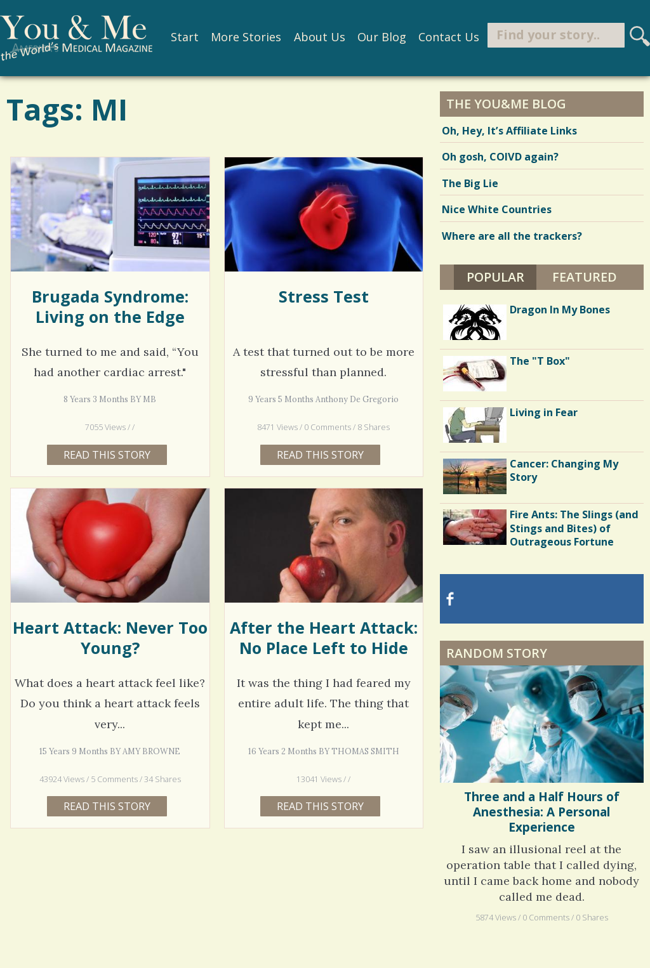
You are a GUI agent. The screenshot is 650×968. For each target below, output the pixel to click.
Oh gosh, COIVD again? (500, 157)
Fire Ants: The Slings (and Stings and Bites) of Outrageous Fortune (574, 527)
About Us (319, 36)
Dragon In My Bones (560, 310)
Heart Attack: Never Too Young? (110, 637)
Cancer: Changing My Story (564, 470)
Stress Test (324, 296)
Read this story (106, 455)
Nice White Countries (497, 209)
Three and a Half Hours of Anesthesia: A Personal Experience (542, 812)
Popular (495, 276)
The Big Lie (470, 183)
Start (185, 36)
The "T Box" (540, 361)
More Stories (246, 36)
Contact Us (448, 36)
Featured (584, 276)
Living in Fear (544, 412)
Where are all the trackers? (512, 236)
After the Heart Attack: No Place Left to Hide (324, 637)
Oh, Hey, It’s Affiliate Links (509, 131)
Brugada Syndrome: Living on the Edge (110, 306)
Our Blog (381, 36)
